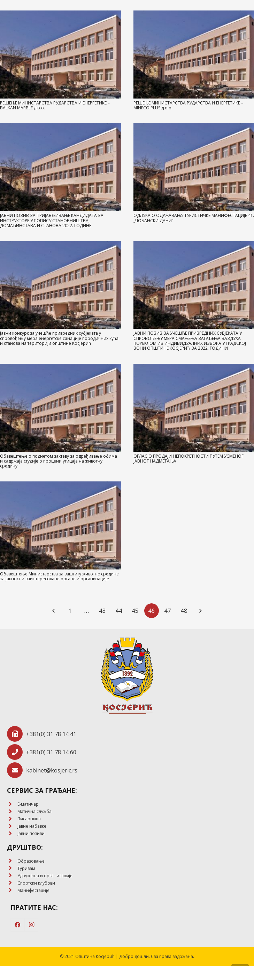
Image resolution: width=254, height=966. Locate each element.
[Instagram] (31, 925)
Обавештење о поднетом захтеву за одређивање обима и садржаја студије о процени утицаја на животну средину (58, 461)
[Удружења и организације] (12, 875)
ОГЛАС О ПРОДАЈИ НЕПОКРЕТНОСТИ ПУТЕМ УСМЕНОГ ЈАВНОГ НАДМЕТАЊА (188, 458)
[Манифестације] (12, 890)
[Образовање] (12, 861)
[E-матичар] (12, 804)
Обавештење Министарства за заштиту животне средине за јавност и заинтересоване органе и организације (59, 576)
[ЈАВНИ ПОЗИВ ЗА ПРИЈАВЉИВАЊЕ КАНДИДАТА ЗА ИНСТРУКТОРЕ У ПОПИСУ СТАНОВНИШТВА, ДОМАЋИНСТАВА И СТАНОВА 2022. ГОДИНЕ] (60, 167)
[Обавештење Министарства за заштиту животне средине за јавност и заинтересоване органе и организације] (60, 525)
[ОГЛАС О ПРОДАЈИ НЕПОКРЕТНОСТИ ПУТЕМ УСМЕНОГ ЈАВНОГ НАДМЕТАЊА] (193, 408)
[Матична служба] (12, 811)
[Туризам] (12, 868)
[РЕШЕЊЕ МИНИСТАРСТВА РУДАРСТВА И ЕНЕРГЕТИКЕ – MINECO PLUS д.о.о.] (193, 54)
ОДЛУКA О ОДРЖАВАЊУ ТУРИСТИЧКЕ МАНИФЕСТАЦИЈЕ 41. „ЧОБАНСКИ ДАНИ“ (193, 217)
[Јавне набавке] (12, 826)
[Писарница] (12, 819)
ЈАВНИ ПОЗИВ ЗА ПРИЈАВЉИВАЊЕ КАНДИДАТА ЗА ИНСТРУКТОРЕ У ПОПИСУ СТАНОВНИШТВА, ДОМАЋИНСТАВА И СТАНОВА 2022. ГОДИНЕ (51, 220)
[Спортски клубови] (12, 883)
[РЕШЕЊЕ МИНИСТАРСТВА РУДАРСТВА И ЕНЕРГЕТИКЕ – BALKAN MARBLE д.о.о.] (60, 54)
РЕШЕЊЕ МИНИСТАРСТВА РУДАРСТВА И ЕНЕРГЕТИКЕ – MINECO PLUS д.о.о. (188, 105)
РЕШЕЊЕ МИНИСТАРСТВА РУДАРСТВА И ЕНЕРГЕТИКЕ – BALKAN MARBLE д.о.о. (55, 105)
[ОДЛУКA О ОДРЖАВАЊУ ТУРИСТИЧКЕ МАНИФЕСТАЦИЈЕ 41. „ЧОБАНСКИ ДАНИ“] (193, 167)
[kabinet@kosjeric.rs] (16, 770)
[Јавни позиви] (12, 833)
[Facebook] (17, 925)
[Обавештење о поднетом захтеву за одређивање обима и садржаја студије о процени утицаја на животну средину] (60, 408)
